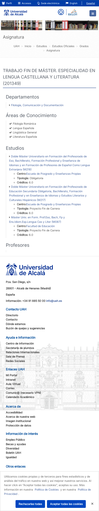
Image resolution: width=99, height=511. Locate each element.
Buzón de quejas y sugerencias (25, 328)
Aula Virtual (13, 384)
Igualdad (11, 457)
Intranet (11, 379)
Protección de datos (18, 425)
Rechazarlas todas (30, 504)
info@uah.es (54, 300)
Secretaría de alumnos (20, 348)
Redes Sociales (15, 361)
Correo (10, 388)
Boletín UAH (13, 452)
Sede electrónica (48, 3)
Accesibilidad (14, 412)
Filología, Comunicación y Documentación (37, 105)
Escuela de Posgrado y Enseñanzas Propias (53, 173)
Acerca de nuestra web (20, 416)
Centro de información (20, 343)
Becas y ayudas (16, 444)
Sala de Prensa (15, 356)
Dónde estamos (15, 324)
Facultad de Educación (40, 226)
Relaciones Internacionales (22, 352)
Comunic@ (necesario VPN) (23, 392)
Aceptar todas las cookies (66, 504)
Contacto (11, 319)
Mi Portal (11, 375)
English (71, 3)
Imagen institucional (18, 421)
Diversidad (12, 448)
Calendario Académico (20, 397)
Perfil (7, 3)
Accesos (24, 3)
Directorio (12, 315)
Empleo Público (15, 439)
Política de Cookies (47, 489)
